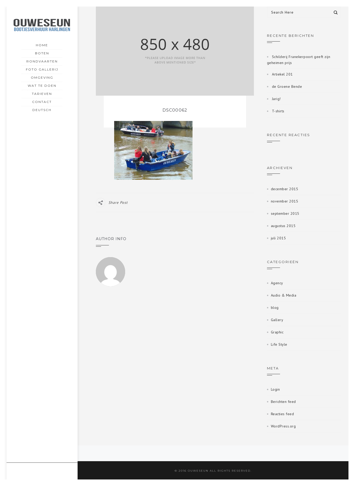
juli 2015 (278, 238)
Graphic (277, 332)
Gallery (277, 319)
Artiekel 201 (282, 74)
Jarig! (276, 98)
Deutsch (41, 109)
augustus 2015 (283, 225)
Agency (277, 283)
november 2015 (284, 201)
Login (275, 389)
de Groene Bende (287, 86)
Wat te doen (42, 86)
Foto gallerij (42, 69)
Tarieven (42, 94)
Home (42, 45)
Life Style (279, 344)
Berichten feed (283, 401)
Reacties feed (282, 414)
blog (275, 307)
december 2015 (284, 189)
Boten (42, 53)
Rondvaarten (42, 61)
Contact (42, 102)
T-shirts (278, 111)
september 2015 (285, 213)
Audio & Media (283, 295)
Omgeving (42, 77)
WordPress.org (283, 426)
